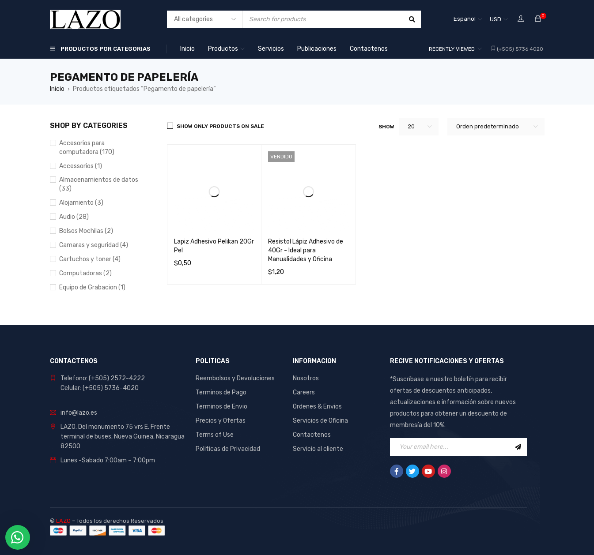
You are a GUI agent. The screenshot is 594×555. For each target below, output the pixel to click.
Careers (304, 392)
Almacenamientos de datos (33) (98, 184)
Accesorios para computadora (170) (86, 147)
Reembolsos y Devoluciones (235, 378)
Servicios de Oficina (320, 420)
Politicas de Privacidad (228, 449)
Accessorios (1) (80, 166)
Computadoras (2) (85, 273)
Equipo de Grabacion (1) (92, 287)
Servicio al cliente (318, 449)
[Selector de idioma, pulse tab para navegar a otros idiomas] (468, 19)
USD (495, 19)
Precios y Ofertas (221, 420)
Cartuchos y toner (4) (90, 259)
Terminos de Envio (221, 406)
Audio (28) (74, 217)
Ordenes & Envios (317, 406)
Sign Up (518, 447)
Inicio (57, 89)
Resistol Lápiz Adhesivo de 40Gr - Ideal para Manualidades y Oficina (305, 250)
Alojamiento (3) (81, 202)
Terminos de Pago (221, 392)
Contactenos (312, 435)
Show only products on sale (220, 126)
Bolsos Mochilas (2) (86, 231)
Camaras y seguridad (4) (93, 245)
